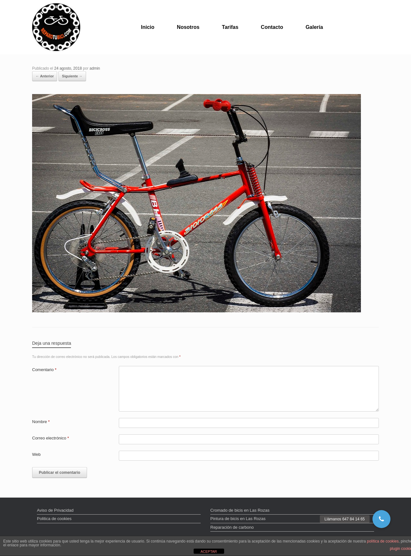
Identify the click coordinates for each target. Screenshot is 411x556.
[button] (381, 519)
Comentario (44, 369)
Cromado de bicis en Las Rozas (239, 510)
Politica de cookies (54, 518)
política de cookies (383, 541)
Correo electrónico (50, 438)
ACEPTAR (208, 551)
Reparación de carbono (232, 527)
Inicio (147, 27)
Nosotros (188, 27)
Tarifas (230, 27)
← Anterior (45, 76)
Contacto (272, 27)
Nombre (41, 421)
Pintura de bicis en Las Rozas (238, 518)
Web (36, 454)
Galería (314, 27)
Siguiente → (72, 76)
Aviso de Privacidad (55, 510)
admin (95, 68)
